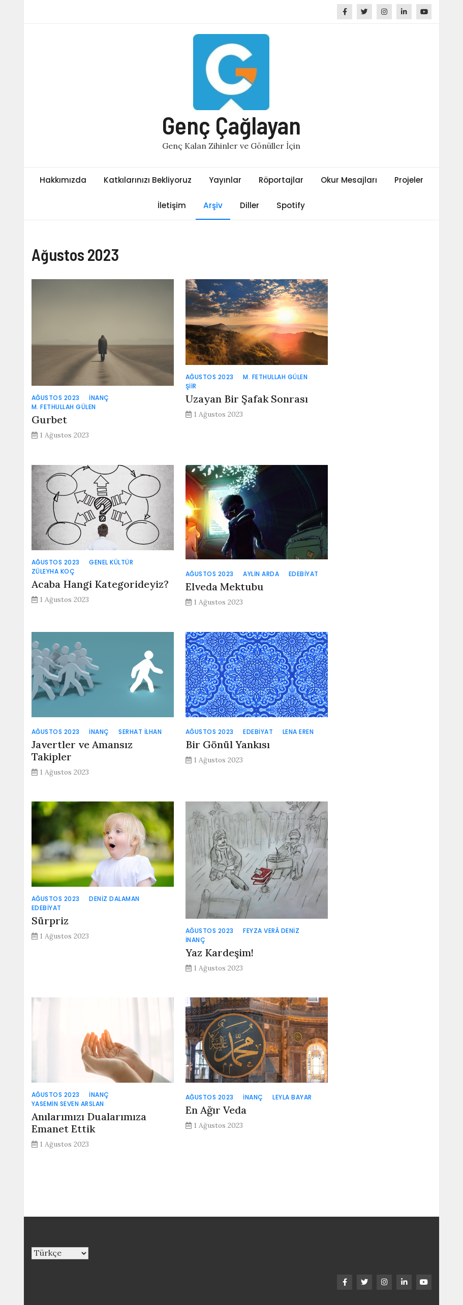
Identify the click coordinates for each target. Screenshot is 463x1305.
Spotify (290, 205)
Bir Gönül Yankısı (228, 744)
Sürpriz (50, 920)
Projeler (408, 180)
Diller (249, 205)
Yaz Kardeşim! (220, 952)
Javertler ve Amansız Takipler (82, 750)
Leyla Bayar (292, 1097)
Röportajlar (281, 180)
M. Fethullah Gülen (64, 407)
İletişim (172, 205)
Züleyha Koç (53, 571)
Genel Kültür (111, 562)
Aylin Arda (261, 574)
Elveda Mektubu (225, 586)
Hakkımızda (63, 180)
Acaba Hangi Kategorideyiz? (100, 584)
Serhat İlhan (140, 731)
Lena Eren (298, 731)
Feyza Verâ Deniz (271, 930)
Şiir (191, 386)
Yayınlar (225, 180)
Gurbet (49, 419)
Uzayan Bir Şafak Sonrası (247, 398)
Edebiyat (304, 574)
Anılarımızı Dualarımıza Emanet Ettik (89, 1122)
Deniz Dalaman (114, 898)
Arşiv (213, 205)
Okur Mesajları (349, 180)
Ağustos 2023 (56, 397)
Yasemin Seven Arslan (68, 1103)
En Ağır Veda (216, 1109)
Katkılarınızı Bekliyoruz (148, 180)
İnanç (99, 397)
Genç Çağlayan (231, 125)
